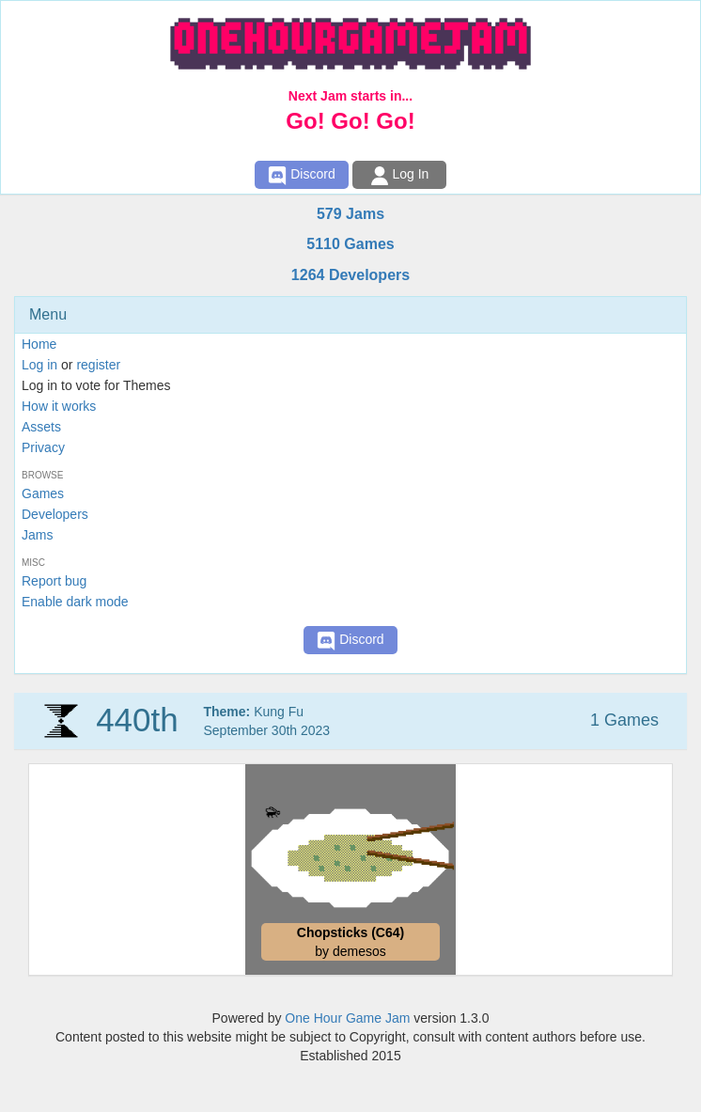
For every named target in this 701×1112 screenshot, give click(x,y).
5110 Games (350, 244)
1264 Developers (350, 275)
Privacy (43, 447)
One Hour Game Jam (347, 1018)
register (98, 364)
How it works (59, 406)
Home (39, 344)
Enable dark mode (75, 601)
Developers (55, 514)
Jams (37, 534)
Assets (41, 426)
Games (43, 493)
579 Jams (350, 214)
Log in (39, 364)
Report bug (54, 580)
